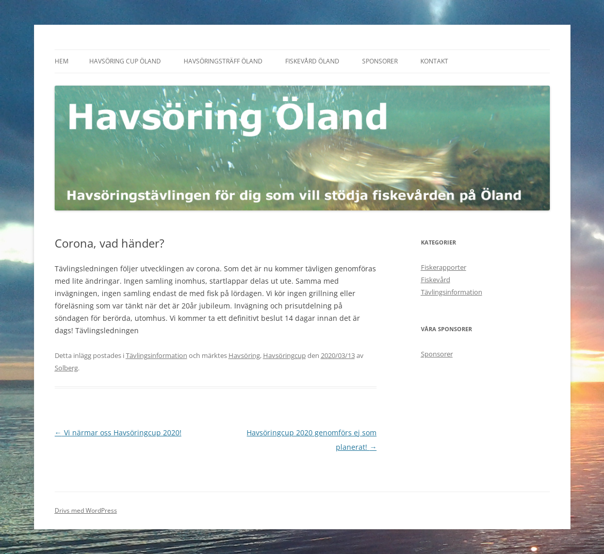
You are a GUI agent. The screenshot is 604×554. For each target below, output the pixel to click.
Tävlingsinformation (156, 355)
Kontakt (434, 61)
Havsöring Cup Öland (125, 61)
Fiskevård (435, 279)
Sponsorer (380, 61)
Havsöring (244, 355)
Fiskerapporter (443, 267)
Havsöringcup (284, 355)
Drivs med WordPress (86, 510)
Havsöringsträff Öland (223, 61)
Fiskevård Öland (312, 61)
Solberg (66, 367)
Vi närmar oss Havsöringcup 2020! (118, 432)
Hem (62, 61)
